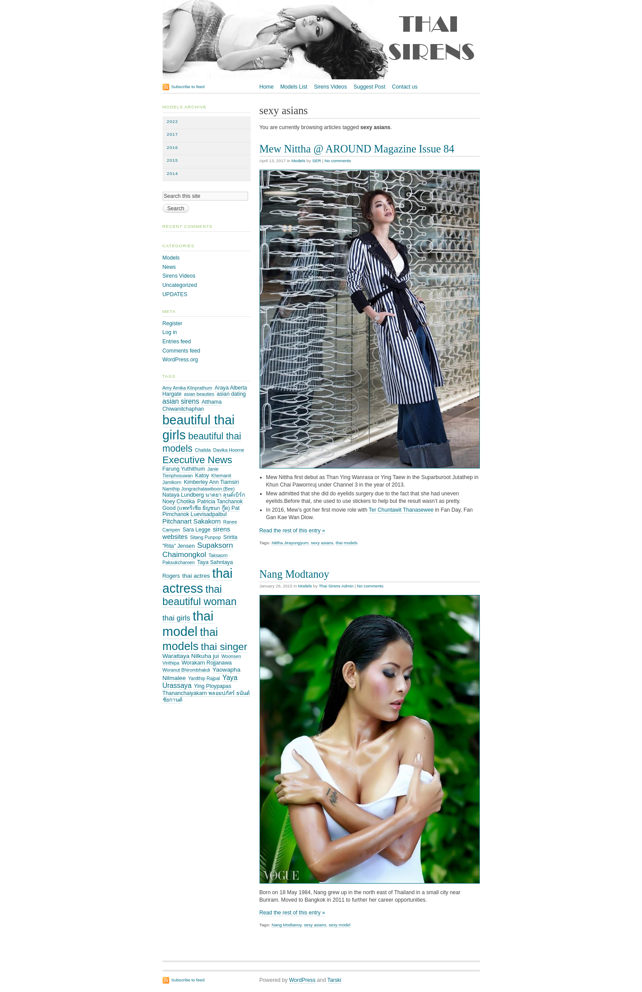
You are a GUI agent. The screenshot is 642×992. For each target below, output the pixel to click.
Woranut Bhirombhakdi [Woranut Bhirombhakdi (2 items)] (186, 669)
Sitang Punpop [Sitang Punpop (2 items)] (205, 537)
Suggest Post (369, 87)
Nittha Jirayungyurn (289, 542)
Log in (170, 332)
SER (316, 160)
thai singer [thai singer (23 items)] (224, 646)
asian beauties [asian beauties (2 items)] (199, 394)
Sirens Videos (330, 87)
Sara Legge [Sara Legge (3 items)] (196, 530)
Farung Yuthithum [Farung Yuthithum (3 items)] (184, 469)
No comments (337, 160)
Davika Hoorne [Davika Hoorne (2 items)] (228, 450)
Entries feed (177, 341)
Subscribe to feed (188, 86)
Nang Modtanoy (295, 574)
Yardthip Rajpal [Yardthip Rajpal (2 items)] (204, 678)
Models (298, 160)
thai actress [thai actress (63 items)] (198, 580)
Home (267, 87)
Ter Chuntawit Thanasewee (401, 510)
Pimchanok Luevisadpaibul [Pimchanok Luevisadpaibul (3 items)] (195, 514)
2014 (172, 173)
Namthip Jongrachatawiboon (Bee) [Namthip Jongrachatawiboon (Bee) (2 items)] (199, 488)
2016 (172, 147)
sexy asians (322, 542)
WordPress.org (180, 360)
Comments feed (181, 351)
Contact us (405, 87)
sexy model (339, 924)
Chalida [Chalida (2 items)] (203, 450)
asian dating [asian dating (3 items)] (231, 394)
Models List (293, 87)
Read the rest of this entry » (292, 531)
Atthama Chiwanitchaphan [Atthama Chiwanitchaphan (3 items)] (192, 405)
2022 (172, 121)
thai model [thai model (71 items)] (188, 624)
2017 (172, 134)
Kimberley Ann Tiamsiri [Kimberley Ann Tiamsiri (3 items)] (211, 482)
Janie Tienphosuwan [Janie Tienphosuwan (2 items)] (191, 472)
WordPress (302, 980)
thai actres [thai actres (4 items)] (196, 575)
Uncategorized (180, 285)
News (169, 267)
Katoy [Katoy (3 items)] (202, 475)
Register (172, 323)
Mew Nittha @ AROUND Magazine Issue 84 (357, 149)
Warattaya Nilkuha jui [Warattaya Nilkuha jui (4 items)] (191, 656)
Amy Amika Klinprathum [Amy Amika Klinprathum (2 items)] (187, 387)
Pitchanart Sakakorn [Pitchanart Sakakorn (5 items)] (192, 521)
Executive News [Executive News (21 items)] (198, 459)
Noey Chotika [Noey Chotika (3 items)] (179, 501)
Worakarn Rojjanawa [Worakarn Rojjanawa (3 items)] (207, 663)
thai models (347, 542)
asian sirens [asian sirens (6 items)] (181, 401)
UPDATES (175, 294)
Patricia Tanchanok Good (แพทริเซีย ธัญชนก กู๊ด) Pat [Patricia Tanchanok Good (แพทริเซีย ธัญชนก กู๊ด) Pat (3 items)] (203, 504)
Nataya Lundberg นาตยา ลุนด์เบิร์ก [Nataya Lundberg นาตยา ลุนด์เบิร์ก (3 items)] (204, 495)
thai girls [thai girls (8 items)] (176, 618)
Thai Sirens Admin (336, 585)
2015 (172, 160)
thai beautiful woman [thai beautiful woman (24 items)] (200, 595)
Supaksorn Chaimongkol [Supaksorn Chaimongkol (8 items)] (198, 549)
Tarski (334, 980)
